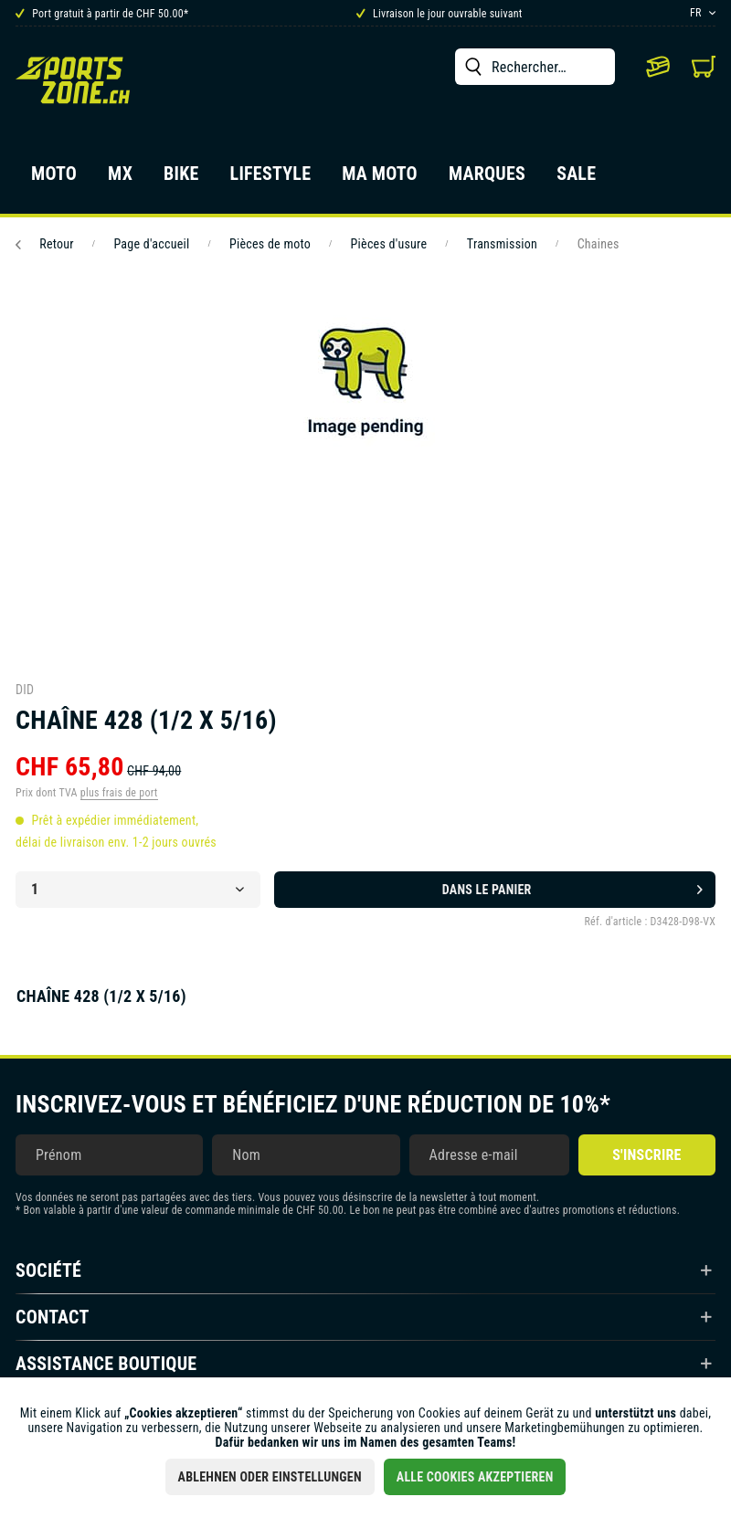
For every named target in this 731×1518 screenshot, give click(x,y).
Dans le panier (572, 886)
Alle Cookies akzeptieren (475, 1477)
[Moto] (54, 179)
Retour (45, 244)
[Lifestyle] (271, 179)
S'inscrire (646, 1155)
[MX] (120, 179)
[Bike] (181, 179)
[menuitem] (535, 66)
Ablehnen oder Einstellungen (270, 1477)
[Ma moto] (379, 179)
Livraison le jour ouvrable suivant (439, 13)
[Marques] (487, 179)
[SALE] (576, 179)
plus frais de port (119, 792)
